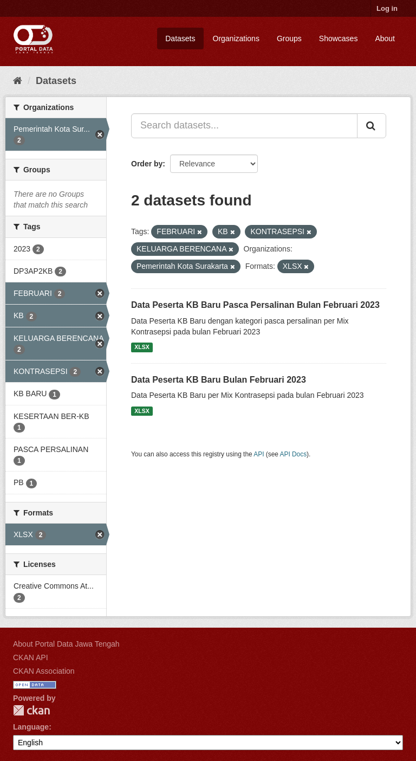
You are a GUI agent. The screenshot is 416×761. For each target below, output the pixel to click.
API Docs (293, 454)
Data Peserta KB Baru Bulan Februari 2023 (218, 379)
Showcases (338, 38)
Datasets (180, 38)
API (258, 454)
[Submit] (371, 125)
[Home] (17, 80)
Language (31, 727)
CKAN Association (44, 671)
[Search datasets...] (244, 125)
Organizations (236, 38)
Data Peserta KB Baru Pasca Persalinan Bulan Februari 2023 (255, 304)
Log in (387, 8)
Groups (289, 38)
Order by (146, 163)
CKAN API (30, 657)
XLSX (141, 347)
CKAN (31, 710)
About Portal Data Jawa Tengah (66, 644)
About (385, 38)
